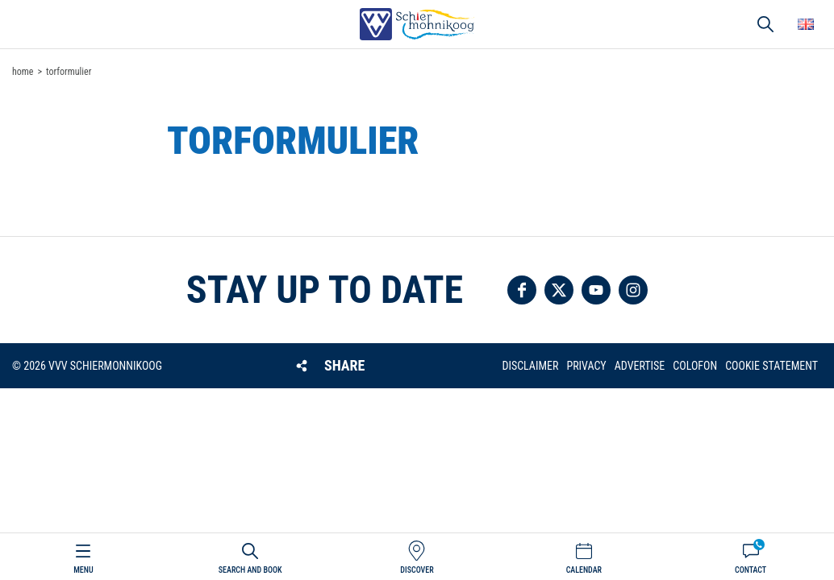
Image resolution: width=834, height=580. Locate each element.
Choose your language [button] (806, 24)
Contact (750, 570)
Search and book (250, 570)
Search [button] (765, 24)
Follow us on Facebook (521, 290)
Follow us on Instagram (633, 290)
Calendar (584, 570)
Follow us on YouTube (596, 290)
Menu (83, 570)
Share (344, 365)
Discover (416, 570)
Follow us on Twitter (558, 290)
